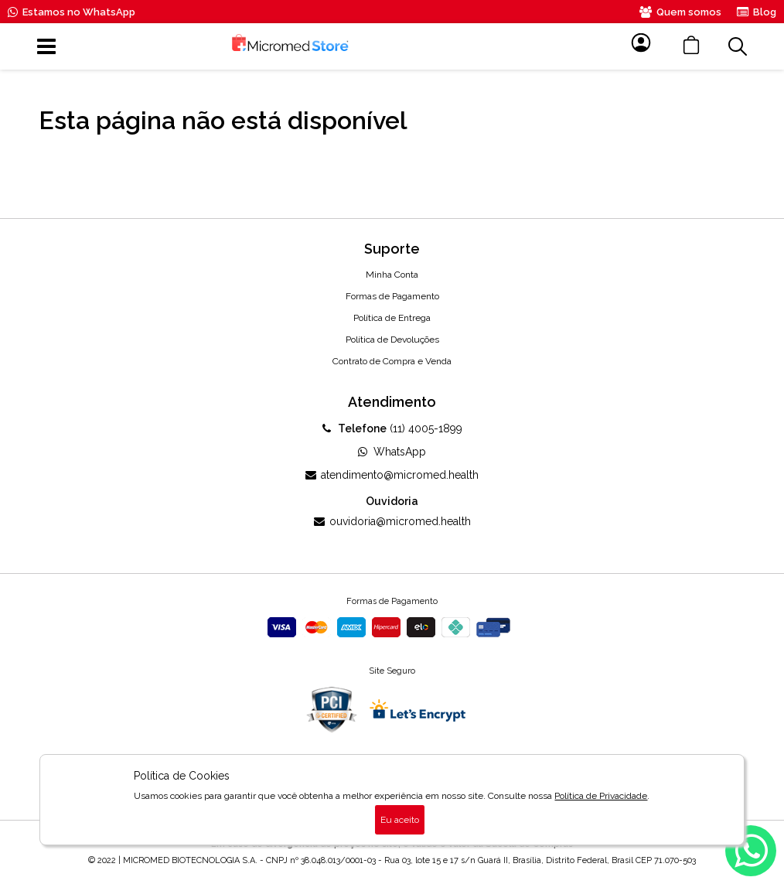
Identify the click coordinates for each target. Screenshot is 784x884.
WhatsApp (392, 451)
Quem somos (680, 12)
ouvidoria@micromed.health (392, 521)
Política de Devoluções (392, 339)
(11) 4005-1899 (392, 428)
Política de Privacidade (600, 795)
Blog (756, 12)
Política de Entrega (392, 317)
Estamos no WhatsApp (71, 12)
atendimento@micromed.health (392, 475)
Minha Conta (392, 274)
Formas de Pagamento (392, 296)
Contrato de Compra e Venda (392, 361)
